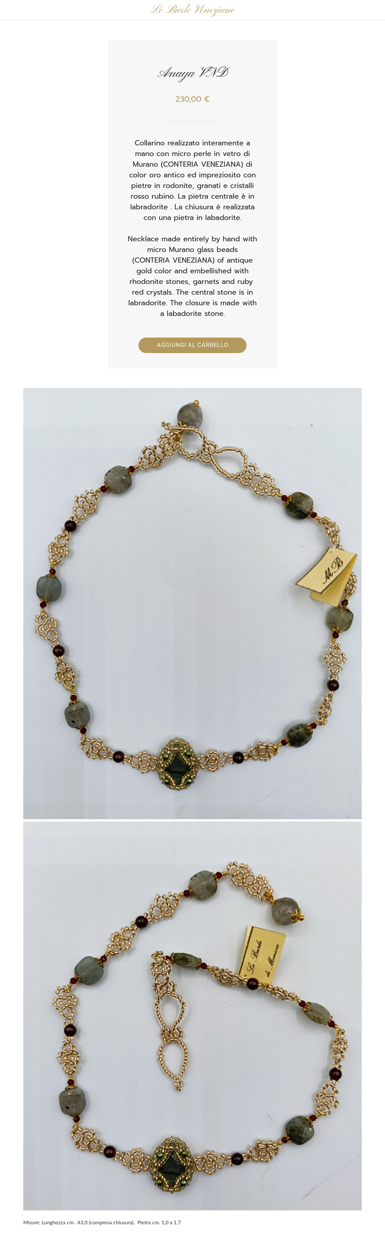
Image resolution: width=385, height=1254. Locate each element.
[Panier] (368, 10)
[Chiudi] (10, 10)
